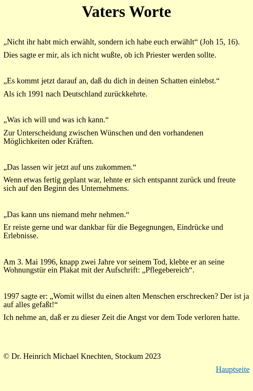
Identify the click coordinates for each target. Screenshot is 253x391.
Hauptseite (233, 369)
